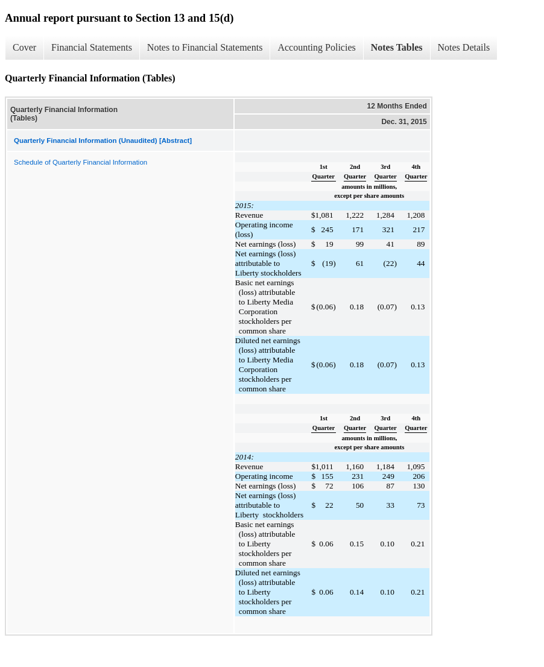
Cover (24, 47)
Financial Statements (91, 47)
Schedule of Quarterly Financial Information (80, 162)
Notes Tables (397, 47)
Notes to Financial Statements (205, 47)
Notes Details (464, 47)
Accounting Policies (316, 47)
